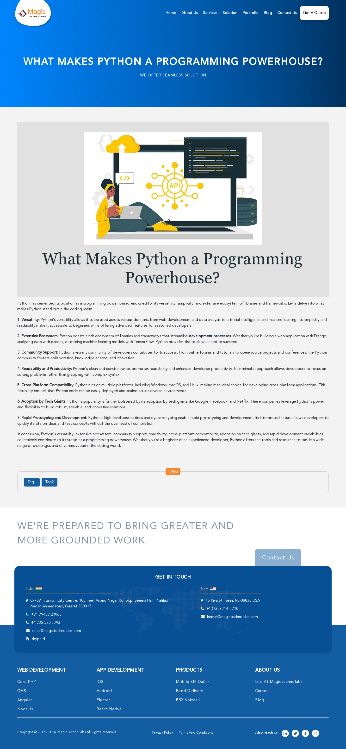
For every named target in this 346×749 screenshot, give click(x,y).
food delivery (189, 691)
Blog (268, 13)
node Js (25, 709)
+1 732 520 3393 (45, 623)
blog (259, 700)
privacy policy (162, 732)
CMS (21, 691)
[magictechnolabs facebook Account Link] (305, 734)
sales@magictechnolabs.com (56, 631)
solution (230, 13)
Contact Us (287, 13)
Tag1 (31, 482)
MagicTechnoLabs (72, 732)
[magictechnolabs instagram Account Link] (315, 734)
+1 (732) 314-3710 (222, 609)
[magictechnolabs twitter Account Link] (295, 734)
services (210, 13)
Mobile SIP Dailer (192, 682)
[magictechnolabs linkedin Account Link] (285, 734)
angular (24, 700)
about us (189, 13)
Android (104, 691)
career (261, 691)
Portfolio (251, 13)
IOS (100, 682)
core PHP (26, 682)
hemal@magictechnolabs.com (232, 617)
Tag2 (49, 482)
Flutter (103, 700)
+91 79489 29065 (46, 615)
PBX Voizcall (188, 700)
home (171, 13)
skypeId (38, 639)
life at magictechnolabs (279, 682)
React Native (109, 709)
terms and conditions (196, 732)
